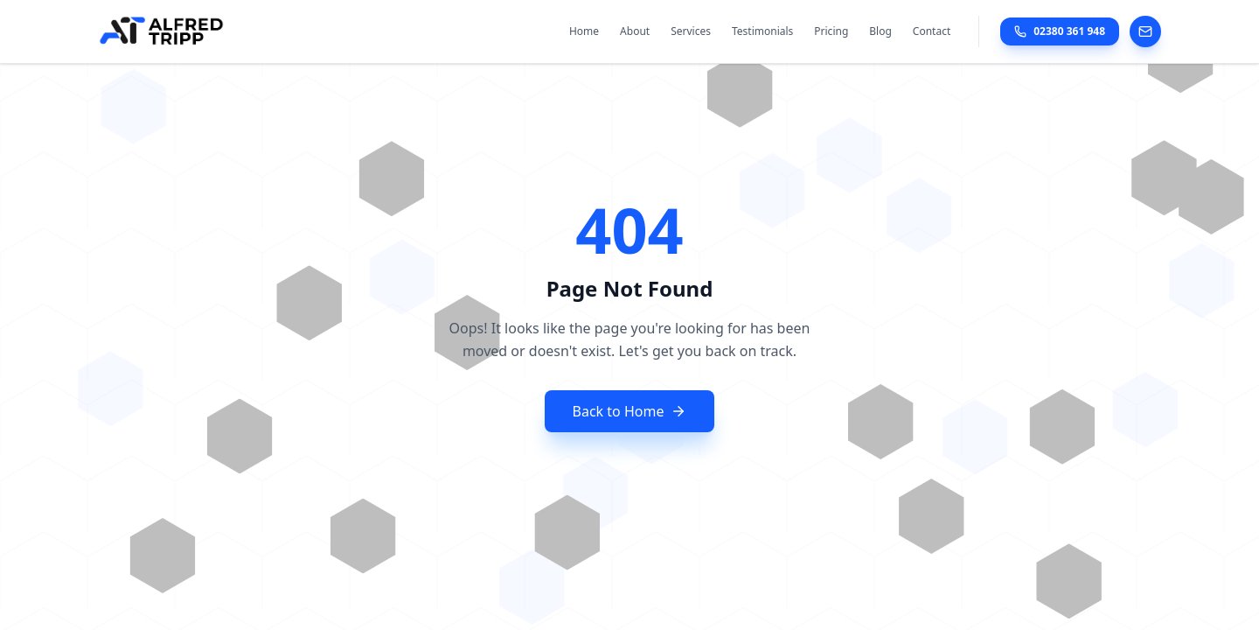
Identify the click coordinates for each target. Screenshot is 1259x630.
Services (691, 31)
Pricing (831, 31)
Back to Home (630, 411)
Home (584, 31)
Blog (880, 31)
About (635, 31)
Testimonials (762, 31)
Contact (931, 31)
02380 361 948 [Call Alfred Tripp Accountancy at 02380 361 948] (1059, 31)
